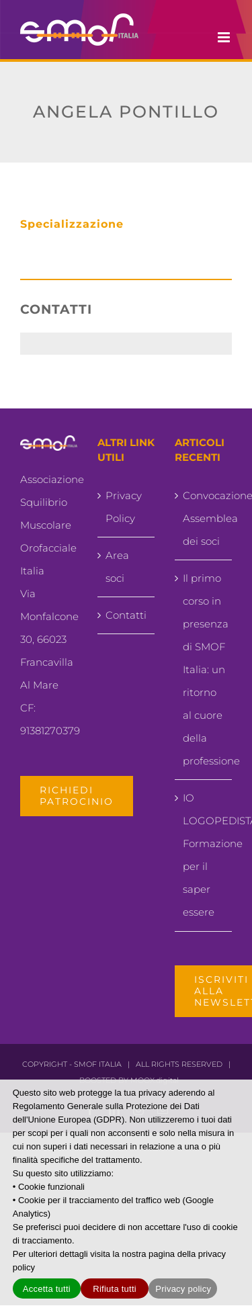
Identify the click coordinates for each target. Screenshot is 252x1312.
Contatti (126, 615)
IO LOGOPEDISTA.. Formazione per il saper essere (204, 854)
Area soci (117, 566)
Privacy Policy (124, 507)
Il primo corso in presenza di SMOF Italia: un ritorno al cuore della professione (204, 669)
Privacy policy (183, 1289)
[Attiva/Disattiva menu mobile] (225, 37)
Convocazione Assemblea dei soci (204, 518)
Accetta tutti (47, 1289)
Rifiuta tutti (114, 1289)
